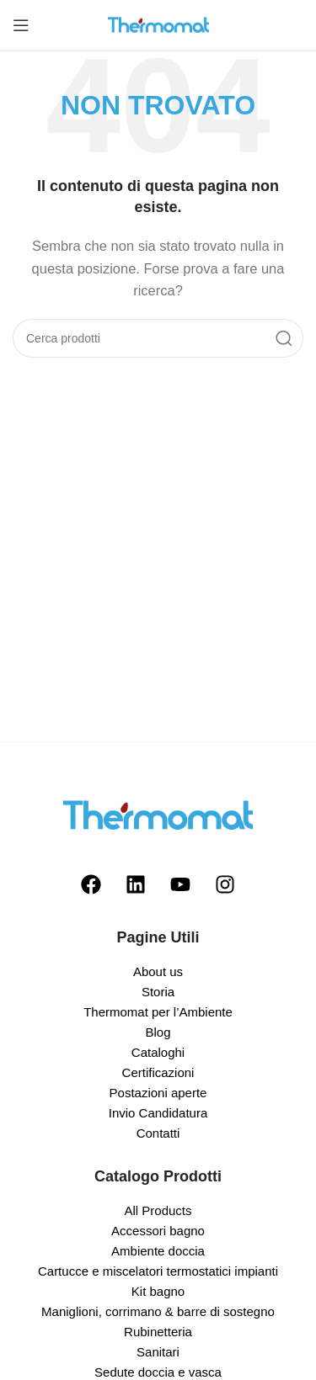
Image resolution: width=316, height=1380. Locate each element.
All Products (157, 1210)
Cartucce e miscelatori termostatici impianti (158, 1271)
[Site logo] (158, 24)
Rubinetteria (158, 1331)
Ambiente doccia (158, 1251)
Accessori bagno (158, 1230)
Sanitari (158, 1352)
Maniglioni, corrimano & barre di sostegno (158, 1311)
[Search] (158, 338)
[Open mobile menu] (21, 25)
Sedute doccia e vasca (158, 1372)
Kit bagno (158, 1291)
